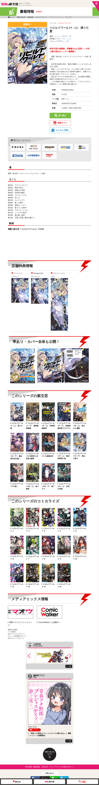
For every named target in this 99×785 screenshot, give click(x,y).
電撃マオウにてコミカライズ (20, 623)
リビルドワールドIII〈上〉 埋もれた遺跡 (79, 425)
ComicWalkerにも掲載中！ (49, 622)
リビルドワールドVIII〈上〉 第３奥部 (32, 486)
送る (56, 778)
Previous (29, 656)
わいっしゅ (67, 39)
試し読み (62, 115)
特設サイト (62, 123)
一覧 (69, 666)
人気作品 (44, 767)
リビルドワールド (41, 17)
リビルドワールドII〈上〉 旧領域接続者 (48, 425)
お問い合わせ (49, 773)
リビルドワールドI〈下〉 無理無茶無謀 (32, 425)
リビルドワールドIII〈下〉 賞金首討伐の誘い (16, 456)
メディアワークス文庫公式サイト (61, 767)
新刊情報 (28, 767)
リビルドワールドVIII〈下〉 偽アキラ (48, 486)
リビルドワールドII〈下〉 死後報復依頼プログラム (64, 425)
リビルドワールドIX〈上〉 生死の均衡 (63, 486)
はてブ (65, 778)
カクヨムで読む (62, 130)
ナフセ (57, 36)
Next (70, 656)
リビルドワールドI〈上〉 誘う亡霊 (16, 425)
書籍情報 (30, 17)
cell (67, 41)
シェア (36, 778)
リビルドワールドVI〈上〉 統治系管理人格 (63, 455)
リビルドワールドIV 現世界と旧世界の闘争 (32, 456)
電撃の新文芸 (21, 17)
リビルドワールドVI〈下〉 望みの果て (79, 455)
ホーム (12, 17)
